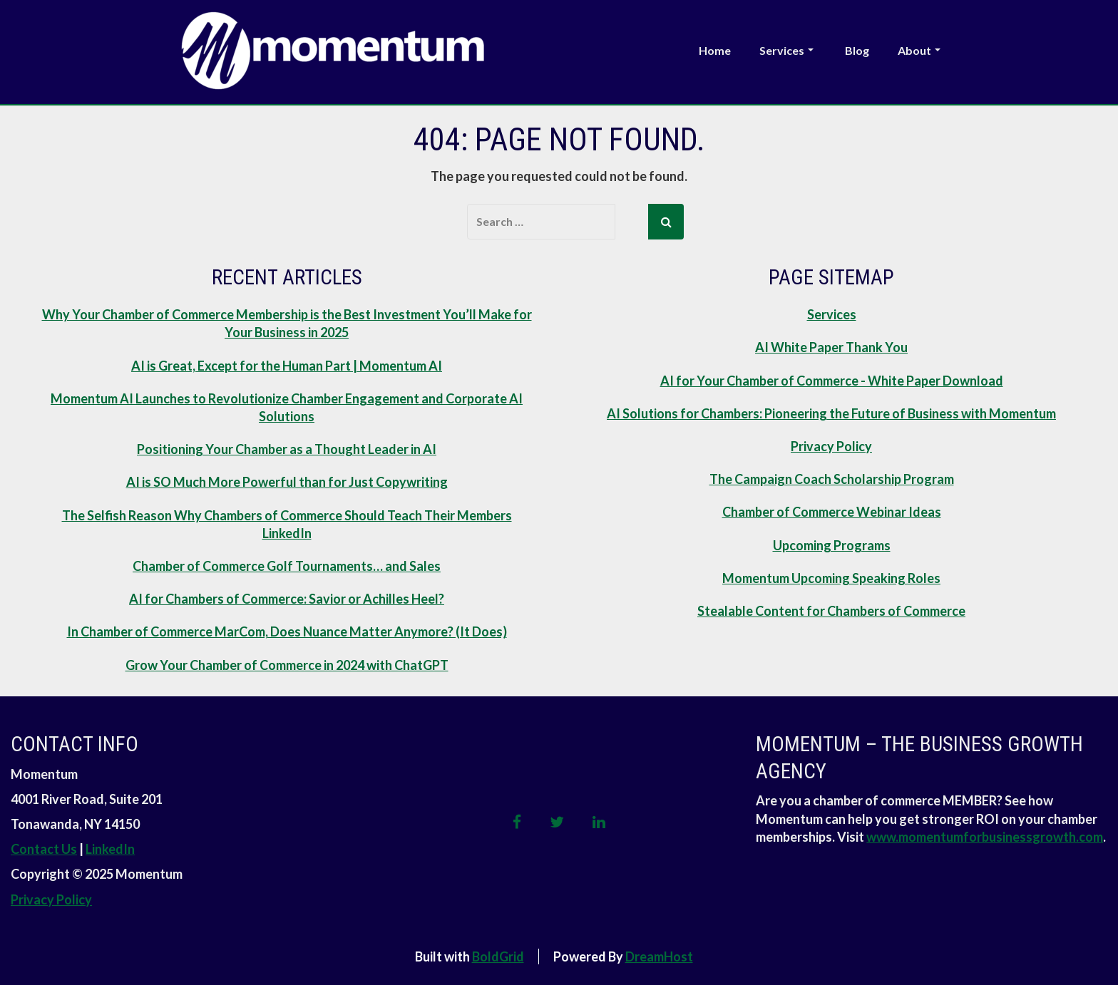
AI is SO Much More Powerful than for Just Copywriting (287, 482)
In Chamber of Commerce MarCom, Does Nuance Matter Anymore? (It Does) (287, 631)
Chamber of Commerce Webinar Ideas (831, 512)
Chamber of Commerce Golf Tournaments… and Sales (287, 566)
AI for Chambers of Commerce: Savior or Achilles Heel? (286, 599)
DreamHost (659, 956)
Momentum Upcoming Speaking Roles (831, 578)
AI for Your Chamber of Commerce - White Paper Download (831, 380)
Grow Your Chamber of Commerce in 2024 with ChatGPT (286, 665)
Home (715, 50)
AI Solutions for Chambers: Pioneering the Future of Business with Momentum (831, 413)
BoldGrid (498, 956)
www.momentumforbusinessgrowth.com (984, 837)
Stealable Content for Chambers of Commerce (831, 611)
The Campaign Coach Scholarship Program (831, 479)
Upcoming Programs (832, 545)
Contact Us (44, 849)
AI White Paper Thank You (831, 347)
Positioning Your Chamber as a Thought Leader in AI (286, 449)
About (919, 50)
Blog (857, 50)
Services (786, 50)
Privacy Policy (831, 446)
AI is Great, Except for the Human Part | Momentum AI (286, 365)
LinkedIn (110, 849)
